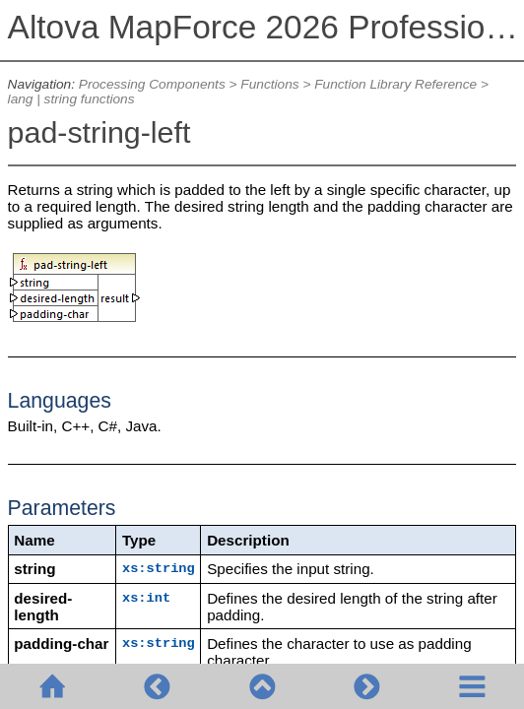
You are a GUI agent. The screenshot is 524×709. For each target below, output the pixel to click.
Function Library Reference (395, 84)
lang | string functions (71, 99)
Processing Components (152, 84)
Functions (269, 84)
